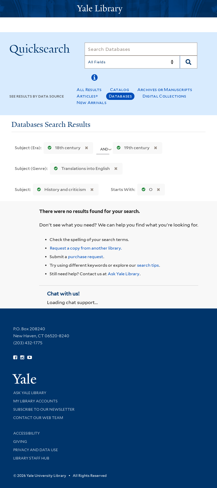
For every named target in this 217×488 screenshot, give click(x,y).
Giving (20, 441)
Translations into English (81, 168)
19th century (132, 147)
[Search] (141, 49)
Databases (120, 96)
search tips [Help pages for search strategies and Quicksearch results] (148, 265)
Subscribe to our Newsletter (43, 409)
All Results (89, 89)
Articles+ (87, 96)
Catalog (119, 89)
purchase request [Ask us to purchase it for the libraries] (85, 256)
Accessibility (26, 433)
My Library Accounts (35, 401)
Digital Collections (164, 96)
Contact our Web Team (38, 418)
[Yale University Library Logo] (108, 8)
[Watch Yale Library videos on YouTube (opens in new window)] (29, 357)
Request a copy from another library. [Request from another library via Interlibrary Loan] (86, 248)
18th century (63, 147)
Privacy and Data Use (35, 450)
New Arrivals (91, 102)
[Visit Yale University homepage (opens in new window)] (24, 377)
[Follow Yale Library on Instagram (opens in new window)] (22, 357)
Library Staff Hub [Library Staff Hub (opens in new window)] (31, 458)
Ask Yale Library (123, 273)
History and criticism (60, 189)
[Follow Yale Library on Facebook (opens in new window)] (15, 357)
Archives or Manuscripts (164, 89)
